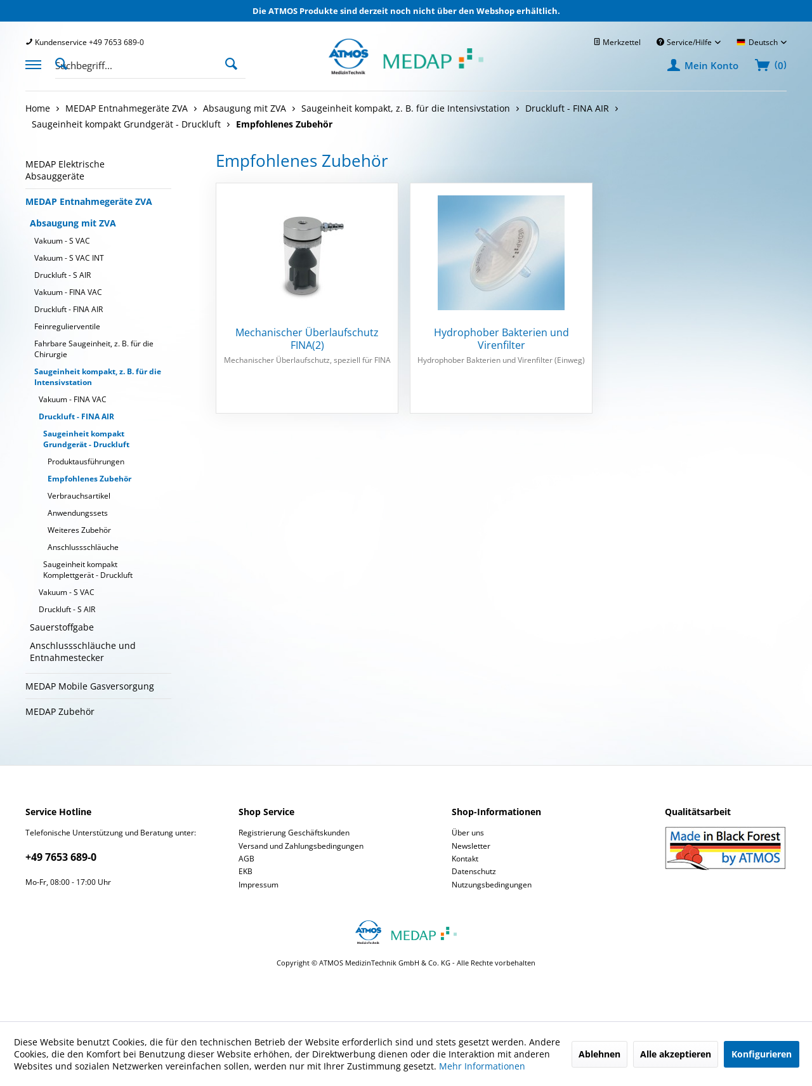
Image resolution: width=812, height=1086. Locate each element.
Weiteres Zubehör (79, 530)
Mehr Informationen (482, 1066)
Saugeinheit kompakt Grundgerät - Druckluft (86, 439)
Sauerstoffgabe (62, 627)
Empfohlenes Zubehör (89, 478)
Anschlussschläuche (83, 547)
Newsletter (471, 846)
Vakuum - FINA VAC (68, 292)
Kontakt (465, 858)
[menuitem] (84, 42)
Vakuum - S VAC (62, 240)
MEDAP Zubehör (60, 711)
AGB (246, 858)
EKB (245, 871)
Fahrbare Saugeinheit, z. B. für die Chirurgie (94, 349)
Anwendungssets (78, 512)
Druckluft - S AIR (62, 275)
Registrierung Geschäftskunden (294, 832)
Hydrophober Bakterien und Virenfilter (501, 338)
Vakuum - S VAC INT (69, 257)
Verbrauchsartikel (79, 495)
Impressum (258, 884)
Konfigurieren (761, 1054)
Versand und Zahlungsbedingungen (301, 846)
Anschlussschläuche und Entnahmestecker (83, 651)
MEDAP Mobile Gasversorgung (89, 686)
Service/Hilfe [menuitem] (685, 42)
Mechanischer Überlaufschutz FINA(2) (307, 338)
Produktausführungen (86, 461)
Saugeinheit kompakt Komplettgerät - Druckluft (88, 569)
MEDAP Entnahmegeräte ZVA (88, 201)
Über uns (468, 832)
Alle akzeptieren (675, 1054)
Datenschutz (474, 871)
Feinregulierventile (67, 326)
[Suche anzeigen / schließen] (64, 63)
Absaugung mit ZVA (73, 223)
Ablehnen (599, 1054)
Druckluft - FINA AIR (68, 309)
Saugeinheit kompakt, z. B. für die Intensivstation (97, 377)
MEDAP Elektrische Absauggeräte (65, 170)
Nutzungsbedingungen (492, 884)
